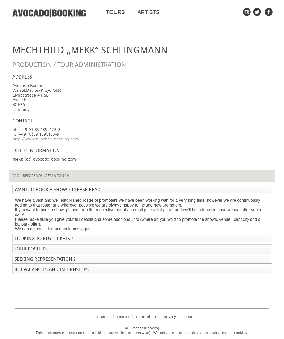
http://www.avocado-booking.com (45, 138)
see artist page (158, 210)
